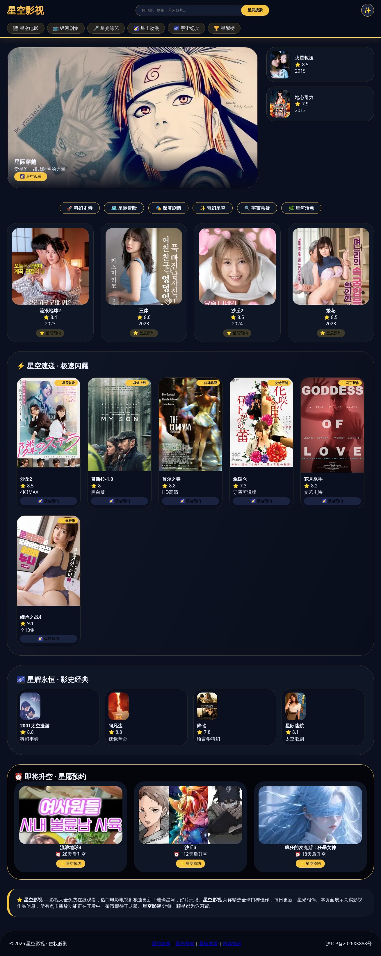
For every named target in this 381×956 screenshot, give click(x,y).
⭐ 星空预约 (70, 863)
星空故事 (161, 943)
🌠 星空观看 (30, 176)
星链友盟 (208, 943)
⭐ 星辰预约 (50, 333)
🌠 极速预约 (48, 501)
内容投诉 (232, 943)
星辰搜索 (255, 10)
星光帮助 (185, 943)
